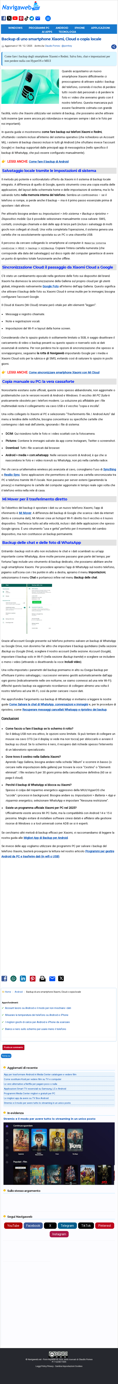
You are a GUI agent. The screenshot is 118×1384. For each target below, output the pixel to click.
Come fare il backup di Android (48, 161)
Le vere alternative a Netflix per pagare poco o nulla (30, 1084)
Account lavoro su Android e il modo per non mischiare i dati (38, 1008)
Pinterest (104, 1226)
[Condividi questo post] (114, 46)
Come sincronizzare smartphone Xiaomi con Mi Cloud (64, 372)
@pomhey (67, 46)
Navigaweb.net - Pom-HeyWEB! (42, 1359)
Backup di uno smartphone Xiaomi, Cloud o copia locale (51, 39)
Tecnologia (67, 31)
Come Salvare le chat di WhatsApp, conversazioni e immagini (48, 704)
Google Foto (51, 286)
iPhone (80, 27)
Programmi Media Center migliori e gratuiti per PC (29, 1093)
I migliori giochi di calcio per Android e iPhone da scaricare (37, 1022)
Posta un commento (13, 1047)
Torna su (6, 1056)
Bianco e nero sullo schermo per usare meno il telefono (35, 1029)
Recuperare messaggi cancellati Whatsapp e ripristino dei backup (64, 709)
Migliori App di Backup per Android (46, 837)
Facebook (33, 1226)
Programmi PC (39, 27)
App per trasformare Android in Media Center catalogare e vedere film (40, 1074)
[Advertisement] (59, 899)
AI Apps (47, 31)
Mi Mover (25, 513)
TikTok (86, 1226)
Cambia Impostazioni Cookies (68, 1366)
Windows (15, 27)
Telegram (67, 1226)
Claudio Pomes (52, 46)
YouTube (13, 1226)
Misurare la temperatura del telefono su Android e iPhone (36, 1015)
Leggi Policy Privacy (44, 1366)
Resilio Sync (12, 474)
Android (62, 27)
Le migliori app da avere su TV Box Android (26, 1098)
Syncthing (109, 469)
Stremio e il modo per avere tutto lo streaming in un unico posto (37, 1103)
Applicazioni (100, 27)
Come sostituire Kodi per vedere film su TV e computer (32, 1079)
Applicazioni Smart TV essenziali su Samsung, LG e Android (35, 1088)
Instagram (59, 1234)
